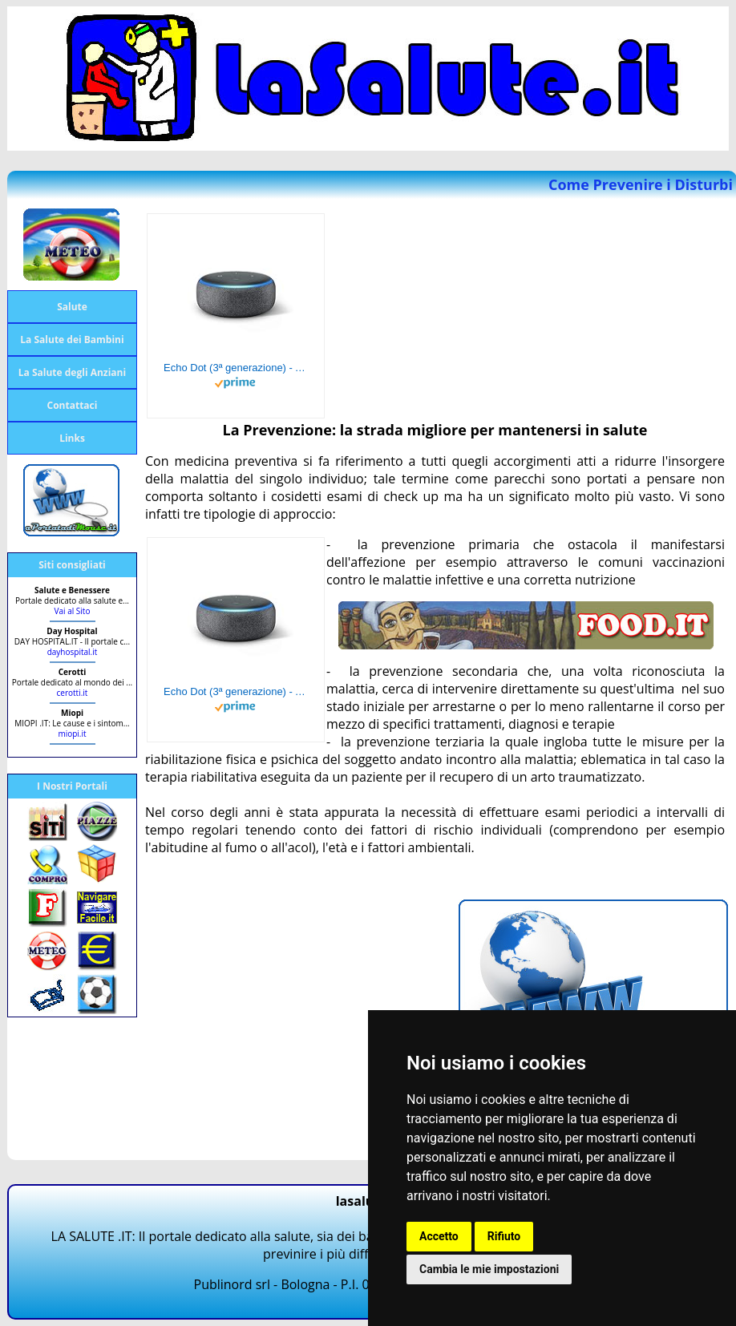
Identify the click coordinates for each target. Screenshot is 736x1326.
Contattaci (72, 405)
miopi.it (72, 733)
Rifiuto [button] (504, 1236)
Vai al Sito (73, 611)
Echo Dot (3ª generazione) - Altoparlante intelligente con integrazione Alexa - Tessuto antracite (236, 368)
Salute (72, 306)
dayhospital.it (72, 651)
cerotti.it (72, 692)
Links (72, 438)
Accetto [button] (439, 1236)
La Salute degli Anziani (72, 372)
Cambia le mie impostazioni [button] (489, 1269)
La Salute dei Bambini (71, 339)
